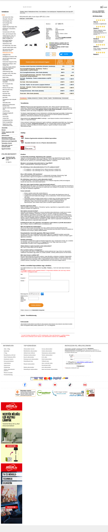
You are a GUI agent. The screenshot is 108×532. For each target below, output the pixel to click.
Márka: (47, 36)
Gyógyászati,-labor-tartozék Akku (9, 100)
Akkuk (3, 15)
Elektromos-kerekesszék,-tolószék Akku (9, 105)
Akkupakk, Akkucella (8, 19)
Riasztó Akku (6, 91)
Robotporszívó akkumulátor (31, 359)
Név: (22, 274)
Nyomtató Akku (6, 93)
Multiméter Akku (6, 95)
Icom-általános (43, 11)
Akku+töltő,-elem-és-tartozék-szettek (7, 146)
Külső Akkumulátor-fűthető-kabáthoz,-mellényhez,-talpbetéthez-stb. (9, 68)
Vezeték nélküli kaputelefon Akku (9, 108)
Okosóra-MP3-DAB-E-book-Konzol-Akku (9, 59)
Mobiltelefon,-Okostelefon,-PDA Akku (9, 29)
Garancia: (48, 37)
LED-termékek (5, 135)
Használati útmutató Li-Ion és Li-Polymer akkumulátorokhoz (38, 143)
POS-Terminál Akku (7, 75)
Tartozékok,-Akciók (7, 143)
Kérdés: (23, 280)
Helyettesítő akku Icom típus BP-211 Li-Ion (10, 158)
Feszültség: (49, 28)
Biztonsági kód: (24, 294)
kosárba (66, 54)
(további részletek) (66, 37)
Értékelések (97, 16)
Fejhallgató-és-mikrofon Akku (10, 56)
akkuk (45, 400)
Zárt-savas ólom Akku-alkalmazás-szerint (8, 50)
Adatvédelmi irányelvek (38, 310)
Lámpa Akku (6, 118)
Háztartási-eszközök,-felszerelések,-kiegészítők (8, 138)
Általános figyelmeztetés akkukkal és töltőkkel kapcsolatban (38, 138)
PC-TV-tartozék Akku (8, 84)
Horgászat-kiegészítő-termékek (8, 113)
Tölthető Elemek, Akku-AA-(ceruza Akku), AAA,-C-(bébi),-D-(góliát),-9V (9, 37)
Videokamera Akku (7, 43)
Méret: (47, 33)
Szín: (47, 32)
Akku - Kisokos (48, 268)
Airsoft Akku (5, 116)
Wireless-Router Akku (8, 87)
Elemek (4, 130)
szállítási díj (62, 336)
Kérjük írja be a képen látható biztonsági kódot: (24, 298)
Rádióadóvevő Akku (8, 52)
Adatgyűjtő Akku (7, 54)
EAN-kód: (48, 38)
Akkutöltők (4, 128)
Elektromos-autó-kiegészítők (9, 141)
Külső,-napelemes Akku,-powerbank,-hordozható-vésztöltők (9, 81)
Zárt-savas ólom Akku (8, 17)
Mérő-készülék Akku (7, 89)
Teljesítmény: (49, 29)
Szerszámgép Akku (7, 23)
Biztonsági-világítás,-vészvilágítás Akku (8, 41)
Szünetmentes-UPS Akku (9, 32)
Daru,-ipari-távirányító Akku (9, 34)
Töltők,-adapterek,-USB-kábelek (8, 132)
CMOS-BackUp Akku (8, 71)
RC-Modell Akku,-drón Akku (9, 45)
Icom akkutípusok (51, 11)
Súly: (47, 35)
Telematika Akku (7, 102)
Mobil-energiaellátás (7, 122)
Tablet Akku (5, 85)
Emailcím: (23, 278)
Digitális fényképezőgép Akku (10, 26)
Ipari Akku (5, 97)
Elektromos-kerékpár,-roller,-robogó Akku (10, 64)
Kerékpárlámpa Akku (8, 120)
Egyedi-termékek (6, 148)
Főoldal (22, 11)
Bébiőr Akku (6, 77)
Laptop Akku (6, 24)
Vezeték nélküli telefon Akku (9, 47)
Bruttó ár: (48, 24)
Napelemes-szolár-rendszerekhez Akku (8, 124)
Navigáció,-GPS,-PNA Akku (9, 73)
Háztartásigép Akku (7, 21)
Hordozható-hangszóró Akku (10, 61)
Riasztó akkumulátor (29, 364)
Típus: (47, 31)
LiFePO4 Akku (6, 111)
